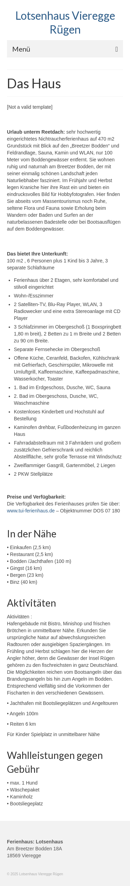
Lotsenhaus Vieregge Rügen (65, 22)
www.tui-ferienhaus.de (31, 510)
